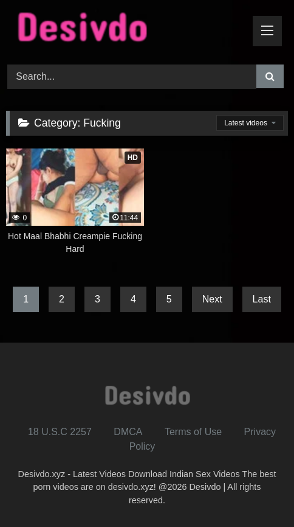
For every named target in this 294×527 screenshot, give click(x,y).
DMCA (128, 432)
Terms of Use (193, 432)
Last (262, 299)
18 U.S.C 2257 (60, 432)
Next (212, 299)
